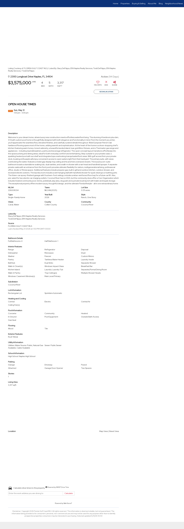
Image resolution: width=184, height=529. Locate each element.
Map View (103, 431)
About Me (152, 3)
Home (115, 3)
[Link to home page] (3, 3)
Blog (161, 3)
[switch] (98, 84)
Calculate (69, 493)
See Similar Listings (106, 92)
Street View (114, 431)
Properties (125, 3)
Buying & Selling (138, 3)
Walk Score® (67, 503)
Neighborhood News (174, 3)
